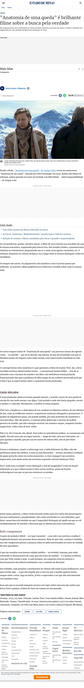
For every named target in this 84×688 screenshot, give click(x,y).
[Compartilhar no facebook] (60, 95)
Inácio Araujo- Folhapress (15, 88)
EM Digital (5, 657)
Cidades (64, 634)
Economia (5, 640)
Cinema (13, 641)
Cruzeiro (45, 640)
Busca (80, 3)
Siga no (71, 95)
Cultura (9, 7)
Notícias (55, 642)
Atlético (45, 637)
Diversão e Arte (34, 649)
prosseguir (42, 677)
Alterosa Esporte (76, 643)
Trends (13, 647)
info (28, 88)
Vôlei (44, 643)
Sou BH (77, 651)
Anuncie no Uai (19, 663)
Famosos (14, 635)
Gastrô (64, 663)
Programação (78, 665)
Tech (12, 656)
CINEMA (2, 13)
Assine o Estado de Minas (5, 666)
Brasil (31, 640)
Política (4, 637)
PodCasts (77, 668)
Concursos (33, 659)
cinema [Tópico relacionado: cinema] (27, 612)
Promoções (14, 659)
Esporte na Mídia (46, 657)
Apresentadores (79, 662)
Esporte (64, 637)
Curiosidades (66, 643)
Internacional (6, 643)
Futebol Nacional (45, 647)
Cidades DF (33, 634)
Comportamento (16, 650)
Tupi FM (78, 658)
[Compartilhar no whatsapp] (64, 95)
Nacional (4, 646)
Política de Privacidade (13, 674)
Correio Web (33, 667)
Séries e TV (14, 638)
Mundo (32, 647)
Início (3, 7)
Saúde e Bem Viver (5, 653)
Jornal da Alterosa (77, 638)
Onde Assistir (45, 662)
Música (13, 644)
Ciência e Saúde (34, 653)
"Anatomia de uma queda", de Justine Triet (35, 170)
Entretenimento (16, 632)
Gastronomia (15, 653)
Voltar (79, 69)
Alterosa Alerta (78, 634)
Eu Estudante (34, 656)
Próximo (82, 69)
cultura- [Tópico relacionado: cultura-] (39, 612)
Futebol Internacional (47, 652)
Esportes (32, 662)
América (45, 634)
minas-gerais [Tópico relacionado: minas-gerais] (54, 612)
